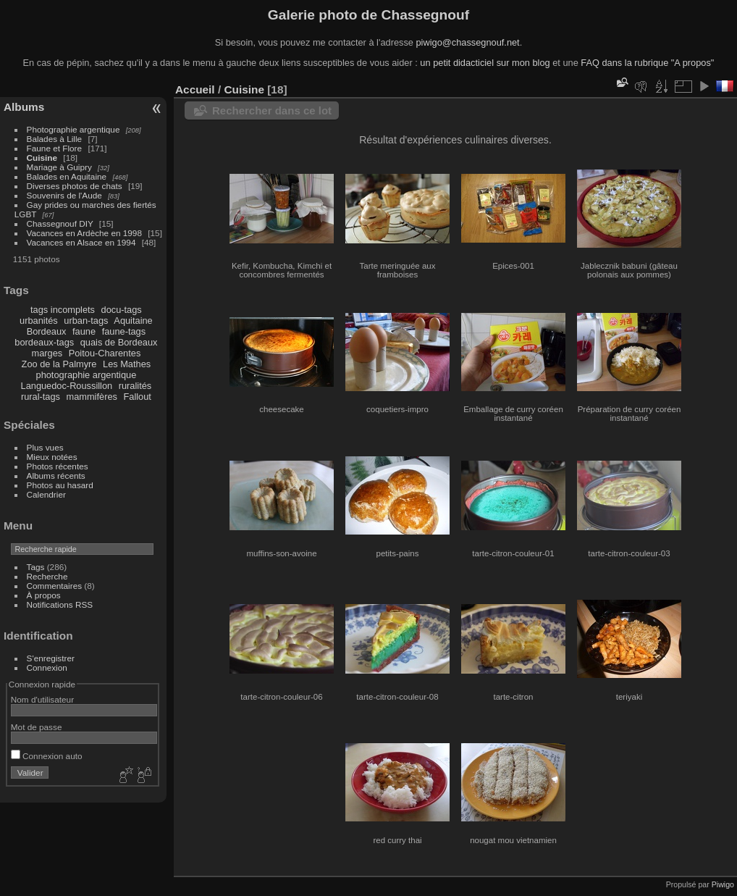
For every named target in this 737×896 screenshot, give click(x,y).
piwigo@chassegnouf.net (467, 42)
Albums (24, 107)
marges (46, 353)
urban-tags (86, 320)
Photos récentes (57, 466)
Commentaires (55, 585)
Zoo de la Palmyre (59, 364)
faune (84, 331)
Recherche (47, 576)
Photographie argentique (73, 129)
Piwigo (723, 884)
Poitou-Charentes (105, 353)
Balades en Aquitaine (67, 176)
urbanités (39, 320)
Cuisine (42, 157)
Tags (36, 566)
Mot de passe (36, 727)
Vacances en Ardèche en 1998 (84, 233)
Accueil (195, 89)
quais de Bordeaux (119, 342)
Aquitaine (133, 320)
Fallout (137, 396)
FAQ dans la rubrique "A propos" (647, 62)
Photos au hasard (60, 485)
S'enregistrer (51, 658)
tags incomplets (62, 309)
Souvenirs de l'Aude (64, 195)
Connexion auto (47, 756)
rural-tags (40, 396)
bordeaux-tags (44, 342)
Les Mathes (127, 364)
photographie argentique (86, 374)
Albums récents (56, 475)
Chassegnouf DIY (60, 223)
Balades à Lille (55, 138)
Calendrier (46, 494)
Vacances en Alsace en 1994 (81, 242)
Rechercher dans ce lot (272, 110)
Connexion (47, 667)
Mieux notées (52, 456)
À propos (44, 595)
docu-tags (121, 309)
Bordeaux (47, 331)
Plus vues (45, 447)
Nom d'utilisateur (42, 699)
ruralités (135, 385)
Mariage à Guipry (59, 167)
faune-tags (124, 331)
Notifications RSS (60, 604)
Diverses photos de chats (74, 185)
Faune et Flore (55, 148)
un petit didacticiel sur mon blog (484, 62)
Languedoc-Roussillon (67, 385)
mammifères (92, 396)
